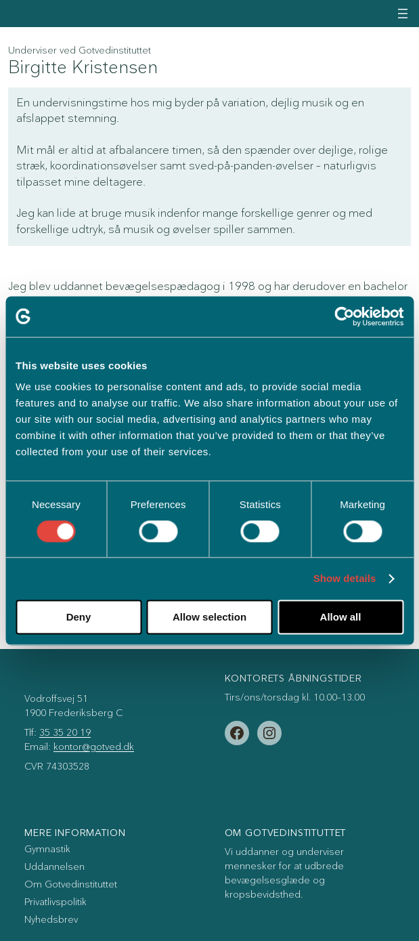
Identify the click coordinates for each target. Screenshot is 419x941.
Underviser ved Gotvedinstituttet (79, 50)
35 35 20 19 (65, 732)
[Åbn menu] (403, 13)
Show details (344, 578)
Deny (78, 617)
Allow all (340, 617)
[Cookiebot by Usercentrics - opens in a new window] (344, 316)
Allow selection (209, 617)
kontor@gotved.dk (93, 747)
